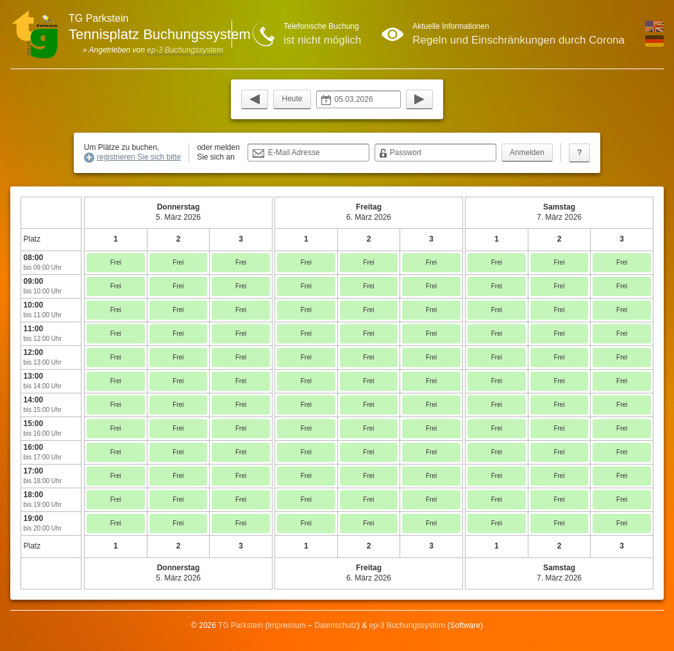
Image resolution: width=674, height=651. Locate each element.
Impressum (286, 625)
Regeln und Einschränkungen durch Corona (518, 40)
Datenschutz (335, 625)
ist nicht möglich (322, 40)
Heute (292, 98)
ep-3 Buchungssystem (185, 49)
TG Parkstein (240, 625)
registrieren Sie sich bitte (139, 156)
